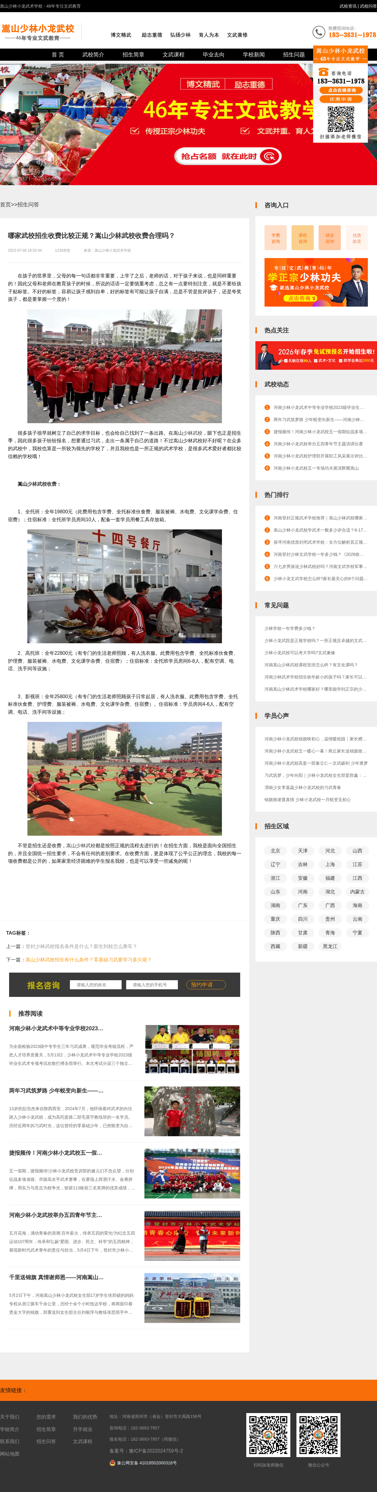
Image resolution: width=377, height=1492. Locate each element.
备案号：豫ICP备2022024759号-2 (146, 1450)
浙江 (275, 878)
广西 (330, 905)
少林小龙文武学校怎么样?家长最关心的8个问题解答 (321, 578)
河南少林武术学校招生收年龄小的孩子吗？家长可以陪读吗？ (316, 677)
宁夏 (357, 932)
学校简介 (9, 1429)
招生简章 (133, 55)
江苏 (357, 864)
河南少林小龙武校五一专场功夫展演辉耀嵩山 (316, 468)
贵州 (330, 919)
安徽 (303, 878)
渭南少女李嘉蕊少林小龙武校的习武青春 (303, 787)
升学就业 (82, 1429)
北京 (275, 850)
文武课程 (174, 55)
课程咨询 (303, 238)
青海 (330, 932)
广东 (303, 905)
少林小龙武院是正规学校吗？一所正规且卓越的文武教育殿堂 (316, 640)
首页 (5, 205)
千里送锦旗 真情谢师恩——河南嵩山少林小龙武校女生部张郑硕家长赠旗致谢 (103, 1277)
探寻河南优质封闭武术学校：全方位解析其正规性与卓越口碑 (321, 542)
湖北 (330, 891)
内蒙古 (357, 891)
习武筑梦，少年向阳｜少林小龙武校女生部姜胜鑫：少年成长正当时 (316, 775)
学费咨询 (276, 238)
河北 (330, 850)
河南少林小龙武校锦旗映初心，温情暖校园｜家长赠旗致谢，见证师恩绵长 (316, 738)
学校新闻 (254, 55)
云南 (357, 919)
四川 (303, 919)
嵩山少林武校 (80, 845)
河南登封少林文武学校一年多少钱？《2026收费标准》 (321, 554)
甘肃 (303, 932)
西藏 (275, 946)
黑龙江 (330, 946)
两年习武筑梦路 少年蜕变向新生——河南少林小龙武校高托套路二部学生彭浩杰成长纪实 (321, 419)
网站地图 (9, 1453)
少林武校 (192, 433)
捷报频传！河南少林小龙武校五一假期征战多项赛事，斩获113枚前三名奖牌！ (104, 1153)
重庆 (275, 919)
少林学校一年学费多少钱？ (290, 628)
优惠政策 (357, 238)
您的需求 (46, 1416)
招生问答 (28, 205)
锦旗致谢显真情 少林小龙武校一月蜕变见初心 (308, 799)
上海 (330, 864)
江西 (357, 878)
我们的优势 (85, 1416)
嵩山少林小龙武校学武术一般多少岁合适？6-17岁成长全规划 (321, 530)
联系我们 (9, 1441)
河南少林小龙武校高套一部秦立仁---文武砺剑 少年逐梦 (316, 763)
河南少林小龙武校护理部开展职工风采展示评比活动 (321, 456)
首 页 (58, 55)
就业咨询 (330, 238)
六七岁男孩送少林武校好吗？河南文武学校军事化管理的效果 (321, 566)
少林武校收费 (42, 484)
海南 (357, 905)
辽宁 (275, 864)
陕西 (275, 932)
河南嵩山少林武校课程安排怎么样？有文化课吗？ (311, 664)
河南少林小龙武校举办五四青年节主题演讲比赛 (66, 1215)
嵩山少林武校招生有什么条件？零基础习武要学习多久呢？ (89, 959)
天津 (303, 850)
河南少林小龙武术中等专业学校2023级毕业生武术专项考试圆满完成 (92, 1028)
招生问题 (294, 55)
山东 (275, 891)
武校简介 (93, 55)
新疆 (303, 946)
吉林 (303, 864)
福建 (330, 878)
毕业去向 (214, 55)
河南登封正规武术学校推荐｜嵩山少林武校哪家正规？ (321, 517)
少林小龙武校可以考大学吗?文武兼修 (300, 652)
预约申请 (202, 985)
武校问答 (368, 6)
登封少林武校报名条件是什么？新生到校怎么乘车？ (81, 946)
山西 (357, 850)
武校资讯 (349, 6)
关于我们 (9, 1416)
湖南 (275, 905)
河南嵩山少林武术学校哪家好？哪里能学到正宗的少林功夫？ (316, 689)
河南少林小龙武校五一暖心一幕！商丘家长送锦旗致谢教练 (316, 751)
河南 (303, 891)
